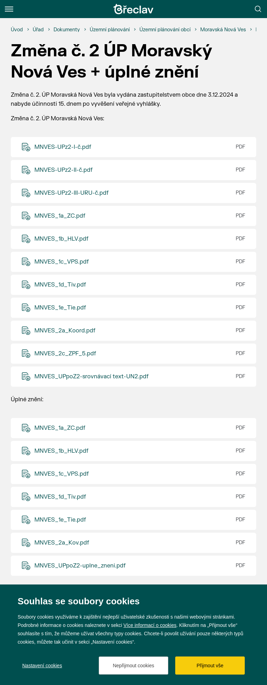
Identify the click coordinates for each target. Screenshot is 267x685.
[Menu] (9, 9)
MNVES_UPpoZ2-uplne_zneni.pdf (80, 565)
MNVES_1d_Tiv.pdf (60, 284)
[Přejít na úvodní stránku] (133, 9)
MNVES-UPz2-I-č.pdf (62, 147)
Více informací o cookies (150, 625)
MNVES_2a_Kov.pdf (61, 542)
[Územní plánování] (110, 30)
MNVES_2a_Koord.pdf (64, 330)
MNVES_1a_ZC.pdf (59, 215)
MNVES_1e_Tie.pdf (60, 307)
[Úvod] (17, 30)
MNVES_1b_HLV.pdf (61, 238)
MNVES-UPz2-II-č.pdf (63, 170)
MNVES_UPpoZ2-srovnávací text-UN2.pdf (91, 376)
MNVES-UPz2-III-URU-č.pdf (71, 193)
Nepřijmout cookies (133, 665)
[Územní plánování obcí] (165, 30)
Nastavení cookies (42, 665)
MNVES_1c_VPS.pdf (61, 261)
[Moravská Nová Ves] (223, 30)
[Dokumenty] (67, 30)
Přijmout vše (209, 665)
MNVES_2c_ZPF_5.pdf (65, 353)
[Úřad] (38, 30)
